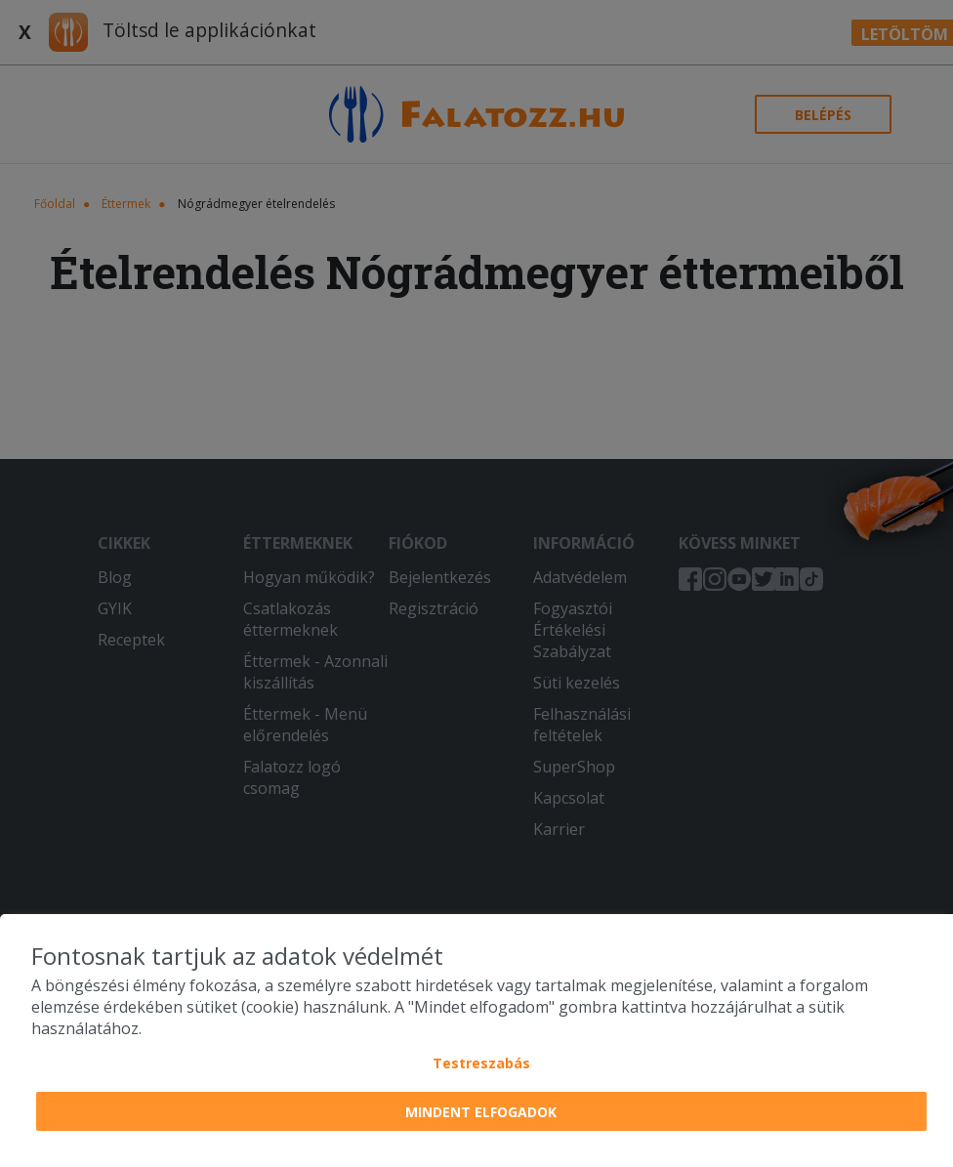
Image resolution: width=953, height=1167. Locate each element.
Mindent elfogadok (481, 1112)
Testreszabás (481, 1063)
